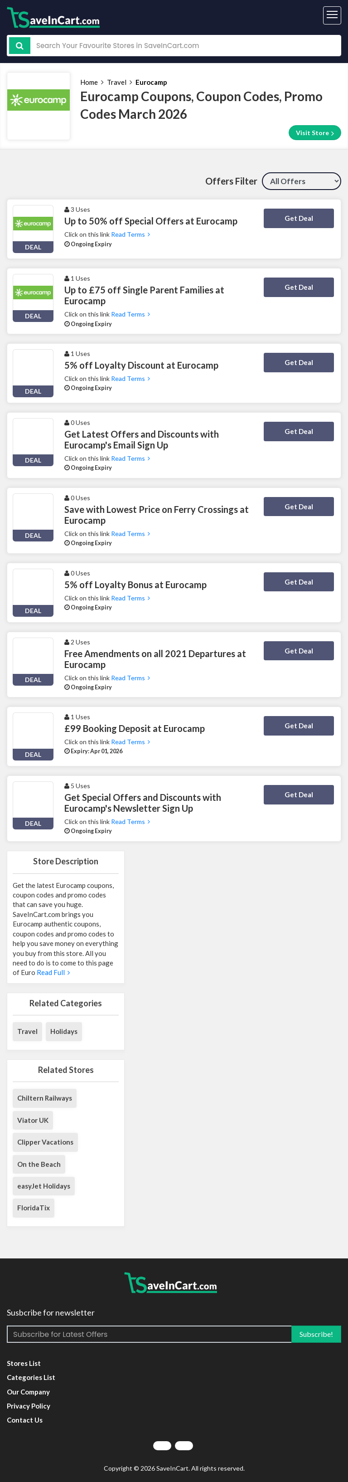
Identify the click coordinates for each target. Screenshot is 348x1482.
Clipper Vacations (45, 1142)
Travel (116, 82)
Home (89, 82)
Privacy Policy (28, 1406)
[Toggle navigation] (332, 15)
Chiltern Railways (44, 1098)
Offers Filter (231, 181)
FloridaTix (33, 1208)
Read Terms (130, 234)
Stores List (24, 1363)
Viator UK (32, 1120)
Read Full (52, 972)
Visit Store (315, 133)
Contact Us (25, 1420)
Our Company (28, 1392)
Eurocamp (151, 82)
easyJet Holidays (43, 1186)
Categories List (31, 1377)
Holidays (63, 1031)
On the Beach (39, 1164)
